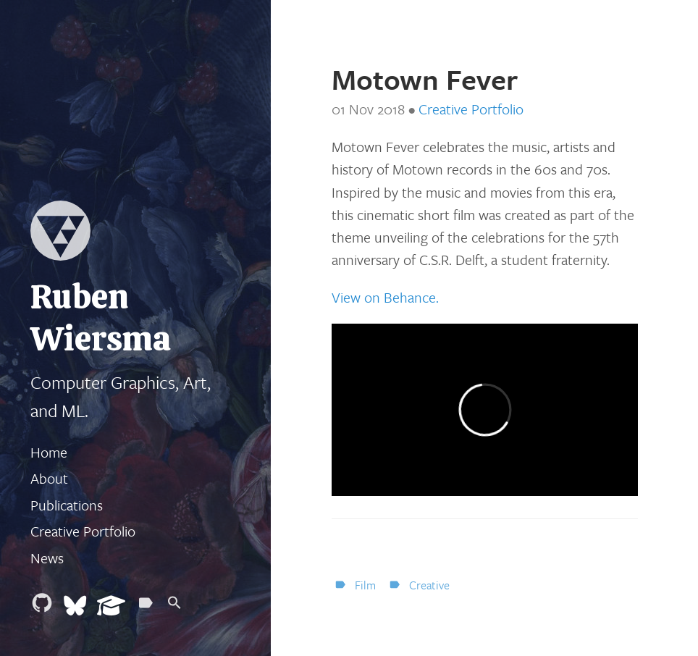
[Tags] (145, 606)
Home (48, 452)
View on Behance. (385, 297)
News (47, 557)
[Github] (42, 606)
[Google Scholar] (111, 606)
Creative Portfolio (82, 531)
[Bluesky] (75, 606)
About (49, 478)
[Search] (174, 606)
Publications (66, 505)
